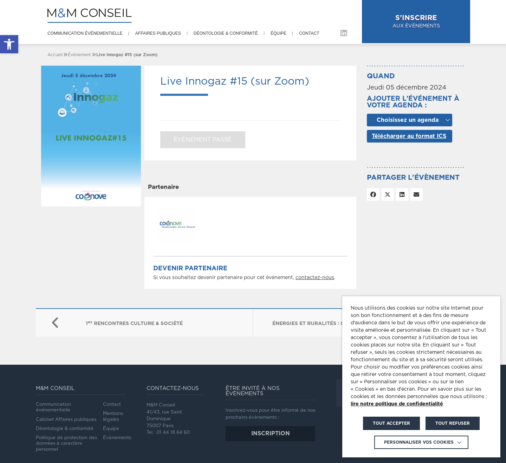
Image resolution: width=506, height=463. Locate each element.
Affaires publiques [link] (158, 33)
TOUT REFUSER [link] (452, 423)
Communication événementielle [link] (85, 33)
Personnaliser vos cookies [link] (419, 442)
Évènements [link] (117, 438)
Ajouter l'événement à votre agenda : (413, 102)
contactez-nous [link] (315, 277)
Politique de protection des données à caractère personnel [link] (66, 444)
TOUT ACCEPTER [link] (391, 423)
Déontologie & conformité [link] (226, 33)
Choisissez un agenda (408, 120)
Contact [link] (309, 33)
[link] (9, 44)
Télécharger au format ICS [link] (409, 136)
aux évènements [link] (434, 21)
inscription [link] (270, 433)
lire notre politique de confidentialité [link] (397, 404)
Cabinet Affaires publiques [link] (66, 419)
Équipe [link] (278, 33)
